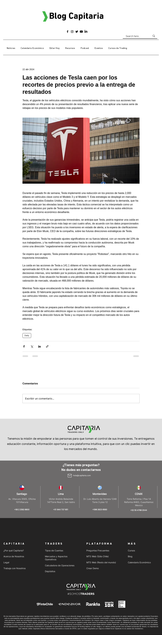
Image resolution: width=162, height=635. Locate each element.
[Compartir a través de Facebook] (23, 346)
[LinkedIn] (86, 31)
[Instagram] (72, 31)
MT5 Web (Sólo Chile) (97, 556)
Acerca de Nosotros (13, 556)
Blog (130, 556)
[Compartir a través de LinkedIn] (39, 346)
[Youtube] (81, 31)
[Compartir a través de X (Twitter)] (31, 346)
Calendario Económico (139, 562)
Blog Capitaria (76, 16)
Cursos (131, 550)
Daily (27, 335)
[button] (70, 48)
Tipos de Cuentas (54, 550)
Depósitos (50, 571)
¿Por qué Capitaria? (13, 550)
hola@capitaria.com (82, 475)
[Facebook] (67, 31)
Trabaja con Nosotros (14, 568)
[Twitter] (76, 31)
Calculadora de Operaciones (59, 565)
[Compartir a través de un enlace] (47, 346)
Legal (6, 562)
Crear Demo (92, 568)
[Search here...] (136, 36)
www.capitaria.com (125, 618)
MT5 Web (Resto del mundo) (101, 562)
